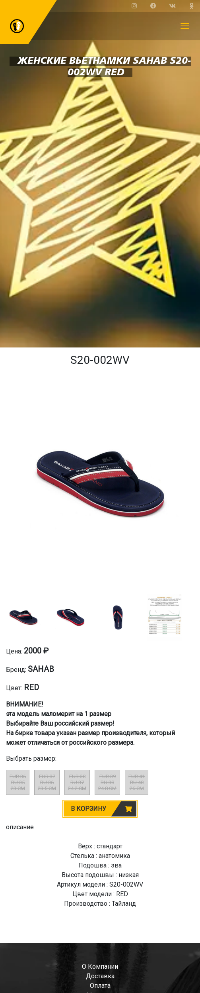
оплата (100, 985)
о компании (100, 966)
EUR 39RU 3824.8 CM (107, 782)
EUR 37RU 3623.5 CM (47, 782)
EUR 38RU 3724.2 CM (77, 782)
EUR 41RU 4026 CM (136, 782)
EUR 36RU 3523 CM (18, 782)
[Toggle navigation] (185, 26)
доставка (100, 976)
